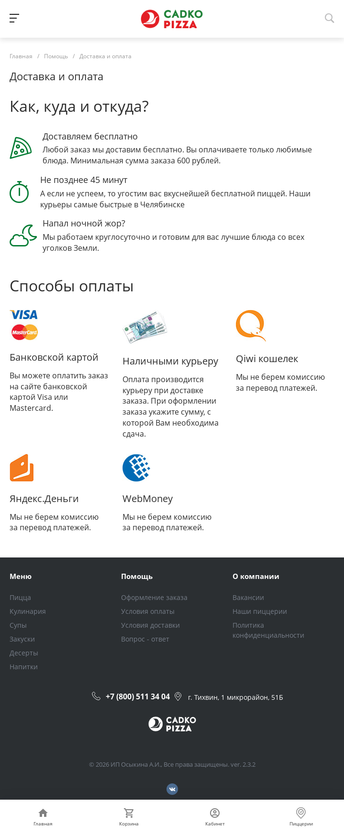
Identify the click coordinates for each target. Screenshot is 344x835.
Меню (21, 576)
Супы (18, 625)
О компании (256, 576)
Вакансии (248, 597)
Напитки (24, 666)
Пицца (20, 597)
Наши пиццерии (260, 611)
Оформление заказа (154, 597)
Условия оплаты (148, 611)
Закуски (22, 638)
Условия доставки (150, 625)
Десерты (24, 652)
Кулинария (28, 611)
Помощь (137, 576)
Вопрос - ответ (145, 638)
